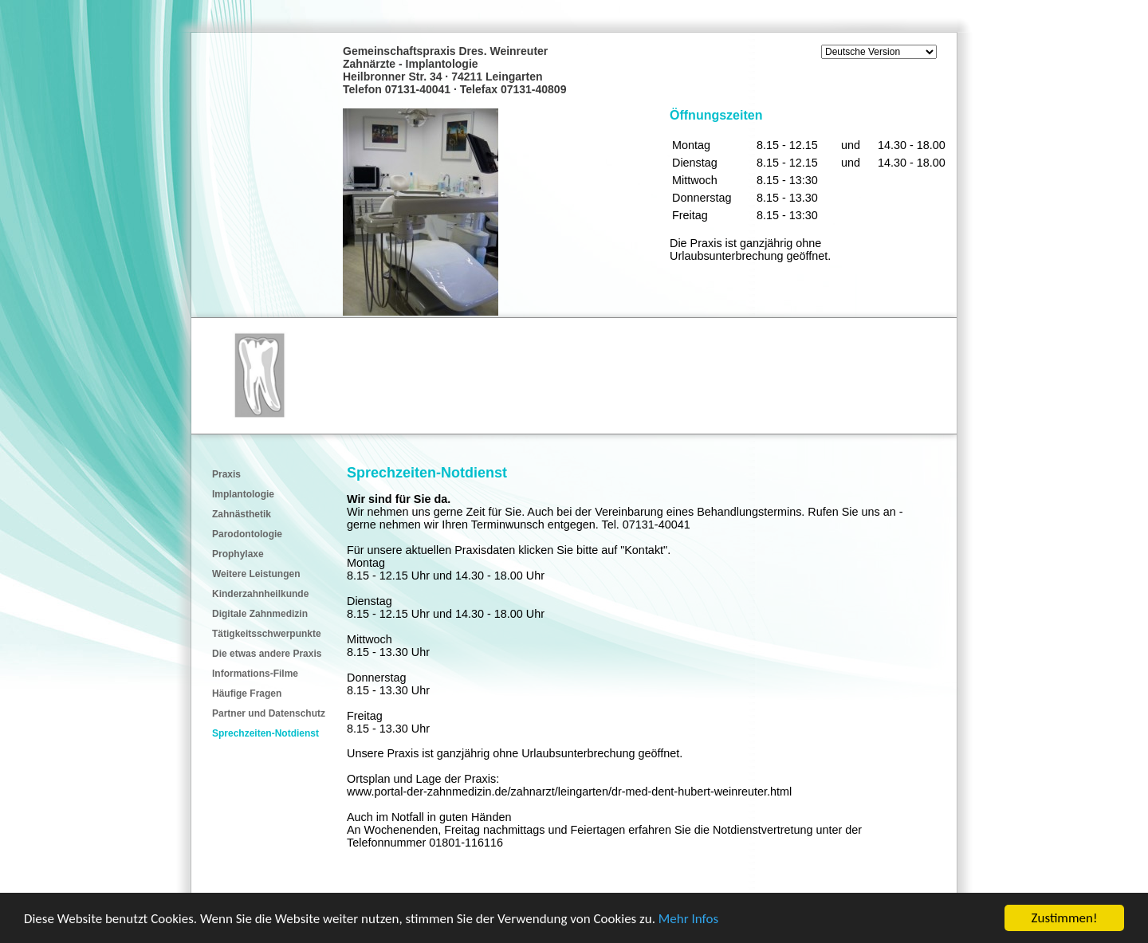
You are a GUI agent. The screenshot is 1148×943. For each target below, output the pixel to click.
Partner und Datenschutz (268, 713)
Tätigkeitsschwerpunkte (266, 633)
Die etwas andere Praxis (266, 653)
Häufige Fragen (246, 693)
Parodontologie (247, 534)
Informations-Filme (255, 673)
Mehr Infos (688, 919)
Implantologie (243, 494)
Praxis (226, 474)
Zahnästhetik (241, 514)
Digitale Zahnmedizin (260, 613)
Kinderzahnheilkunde (260, 593)
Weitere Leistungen (256, 574)
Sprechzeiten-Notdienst (265, 733)
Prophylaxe (238, 554)
